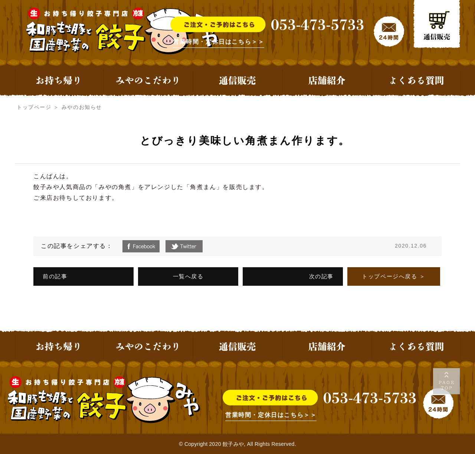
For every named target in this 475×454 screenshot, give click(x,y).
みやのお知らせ (82, 107)
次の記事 (321, 276)
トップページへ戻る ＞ (394, 276)
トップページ (34, 107)
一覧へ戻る (188, 276)
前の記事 (55, 276)
